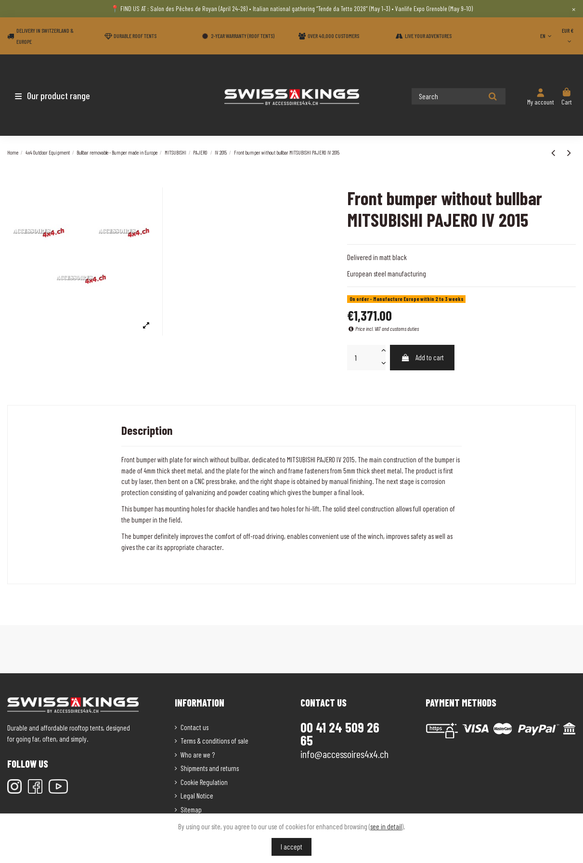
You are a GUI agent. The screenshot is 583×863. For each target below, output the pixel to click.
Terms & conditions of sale (214, 740)
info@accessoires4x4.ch (344, 753)
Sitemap (191, 809)
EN (547, 35)
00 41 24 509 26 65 (339, 734)
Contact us (194, 727)
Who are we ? (198, 754)
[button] (63, 95)
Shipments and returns (210, 768)
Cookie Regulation (204, 782)
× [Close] (573, 8)
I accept (291, 846)
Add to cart (422, 357)
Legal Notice (197, 795)
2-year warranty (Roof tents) (242, 35)
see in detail (386, 826)
